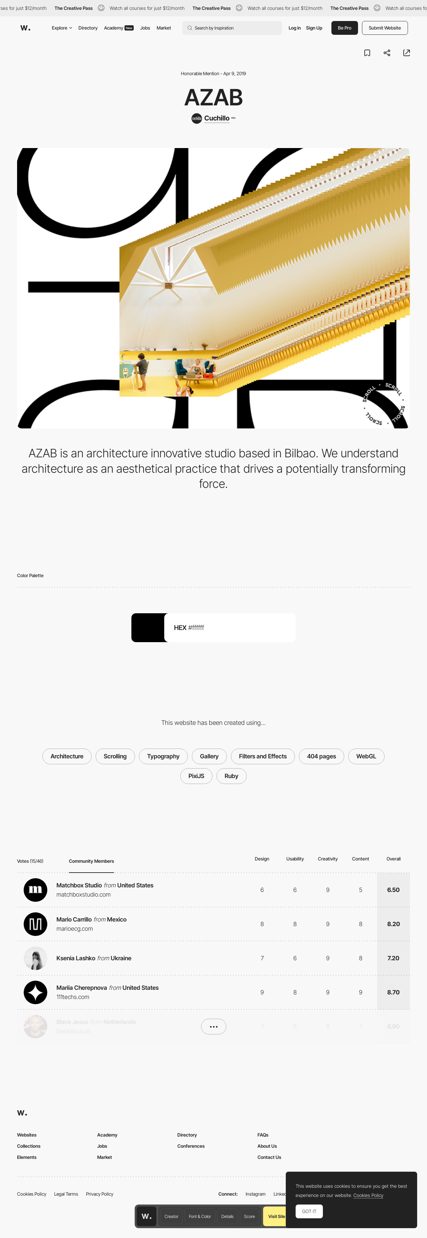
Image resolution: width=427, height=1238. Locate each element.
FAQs (263, 1135)
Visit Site (276, 1216)
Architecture (67, 756)
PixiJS (196, 775)
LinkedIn (282, 1194)
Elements (26, 1157)
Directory (88, 28)
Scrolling (115, 756)
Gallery (209, 756)
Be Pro (344, 28)
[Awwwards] (25, 28)
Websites (26, 1135)
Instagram (256, 1194)
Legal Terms (66, 1194)
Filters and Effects (263, 756)
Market (164, 28)
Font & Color (200, 1216)
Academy (119, 28)
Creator (171, 1216)
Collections (28, 1146)
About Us (267, 1146)
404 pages (321, 756)
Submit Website (385, 28)
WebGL (366, 756)
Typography (163, 756)
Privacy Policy (99, 1194)
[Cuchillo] (213, 118)
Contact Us (269, 1157)
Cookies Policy (31, 1194)
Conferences (191, 1146)
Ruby (231, 775)
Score (249, 1216)
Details (227, 1216)
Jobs (145, 28)
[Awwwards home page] (146, 1216)
